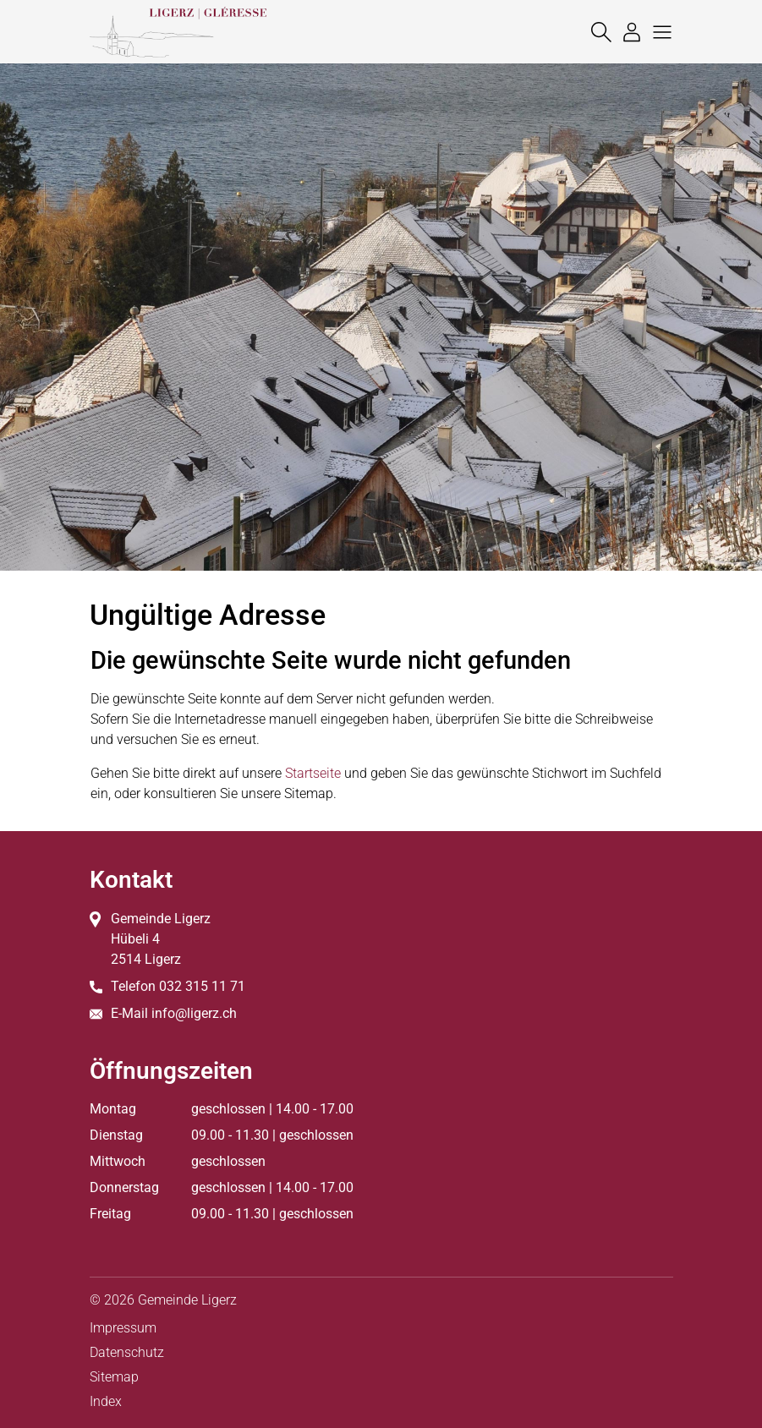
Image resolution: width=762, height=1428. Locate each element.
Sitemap (114, 1377)
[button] (658, 31)
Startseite (313, 773)
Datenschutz (127, 1352)
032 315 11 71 (202, 986)
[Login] (627, 31)
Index (106, 1401)
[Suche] (597, 31)
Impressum (123, 1328)
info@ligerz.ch (194, 1013)
